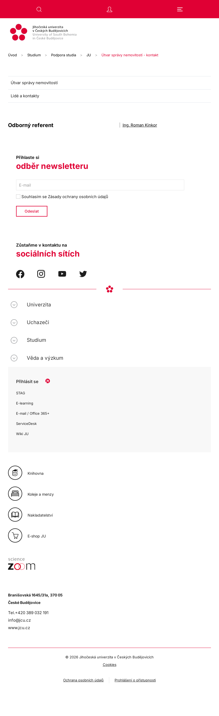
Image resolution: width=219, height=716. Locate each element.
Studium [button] (36, 340)
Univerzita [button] (39, 305)
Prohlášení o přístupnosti (135, 680)
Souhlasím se (62, 196)
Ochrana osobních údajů (83, 680)
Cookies (109, 664)
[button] (39, 9)
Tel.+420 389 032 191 (28, 612)
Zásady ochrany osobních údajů (78, 196)
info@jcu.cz (19, 620)
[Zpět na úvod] (109, 33)
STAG (20, 393)
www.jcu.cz (19, 627)
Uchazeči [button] (38, 322)
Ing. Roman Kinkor (140, 125)
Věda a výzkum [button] (45, 358)
